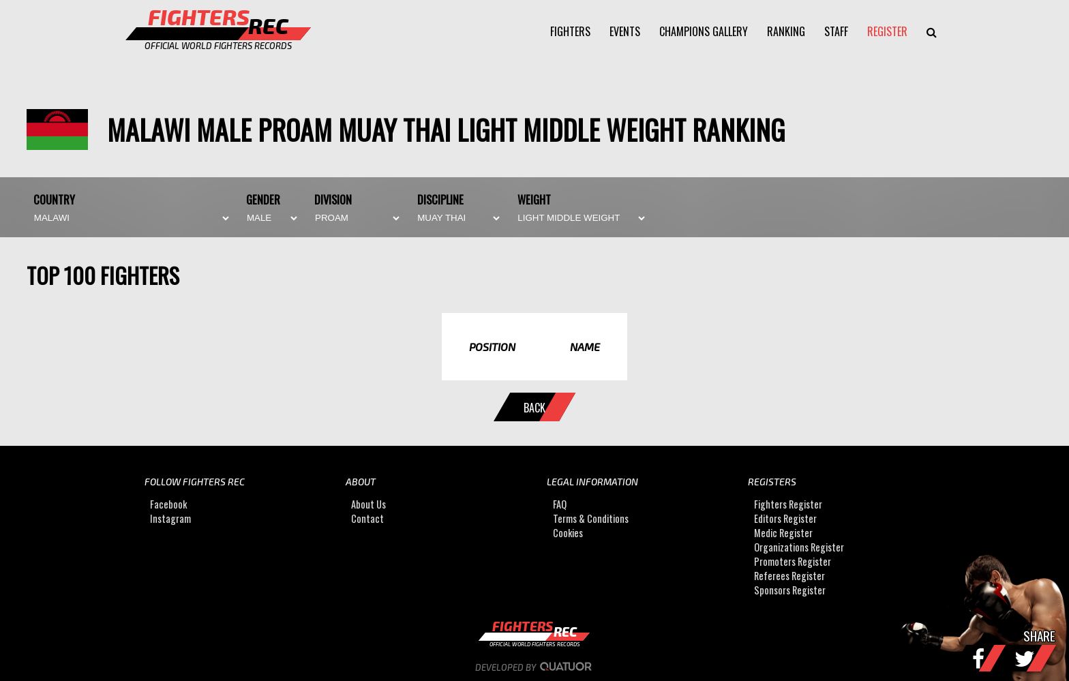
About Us (368, 504)
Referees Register (789, 576)
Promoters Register (792, 562)
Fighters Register (788, 504)
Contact (367, 519)
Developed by (534, 667)
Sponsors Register (790, 590)
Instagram (170, 519)
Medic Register (783, 533)
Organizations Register (799, 547)
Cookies (568, 533)
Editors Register (785, 519)
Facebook (168, 504)
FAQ (560, 504)
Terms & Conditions (591, 519)
